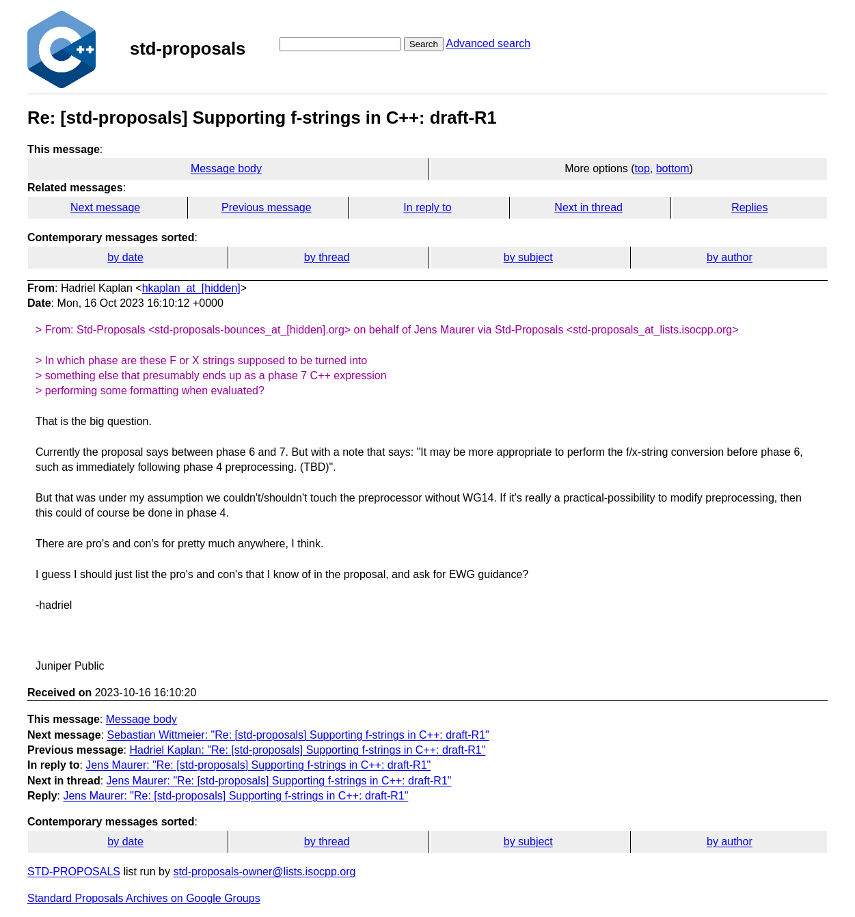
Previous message (266, 207)
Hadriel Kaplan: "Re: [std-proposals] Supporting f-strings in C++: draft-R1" (307, 750)
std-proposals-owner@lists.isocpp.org (264, 871)
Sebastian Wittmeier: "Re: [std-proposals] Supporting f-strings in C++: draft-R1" (298, 735)
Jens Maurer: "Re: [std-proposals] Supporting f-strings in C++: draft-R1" (258, 765)
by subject (528, 257)
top (642, 168)
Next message (105, 207)
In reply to (427, 207)
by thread (327, 257)
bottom (673, 168)
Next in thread (588, 207)
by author (729, 257)
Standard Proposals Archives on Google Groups (143, 898)
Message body (226, 168)
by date (125, 257)
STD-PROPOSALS (73, 871)
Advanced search (488, 43)
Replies (749, 207)
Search (423, 44)
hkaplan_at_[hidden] (191, 288)
